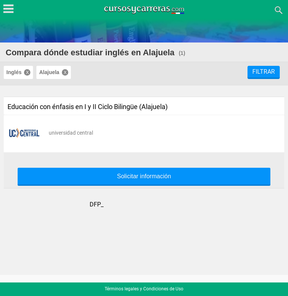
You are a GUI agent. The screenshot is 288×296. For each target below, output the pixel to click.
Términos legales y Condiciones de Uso (144, 288)
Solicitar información (144, 176)
